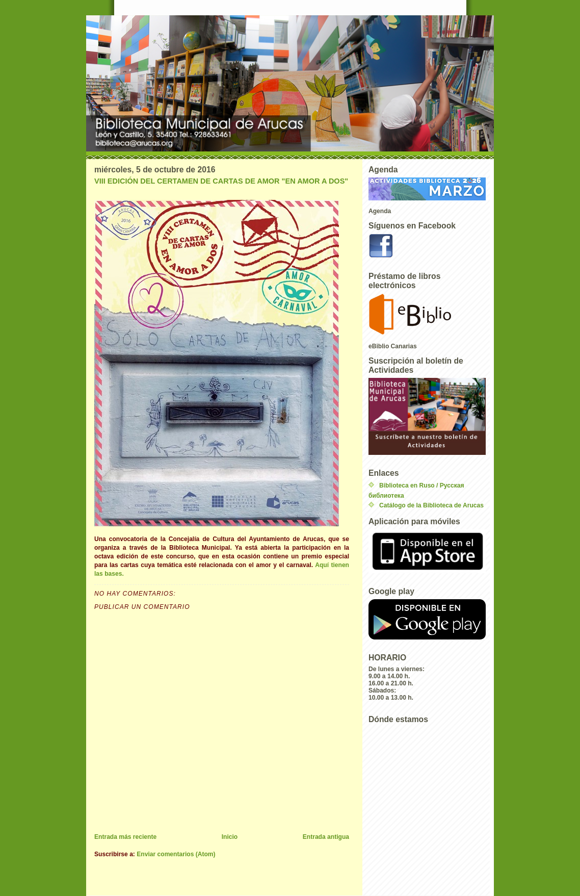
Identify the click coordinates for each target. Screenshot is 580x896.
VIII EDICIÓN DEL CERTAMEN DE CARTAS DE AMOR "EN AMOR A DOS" (221, 181)
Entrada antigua (326, 836)
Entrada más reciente (125, 836)
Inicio (230, 836)
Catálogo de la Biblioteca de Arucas (431, 505)
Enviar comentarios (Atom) (176, 854)
